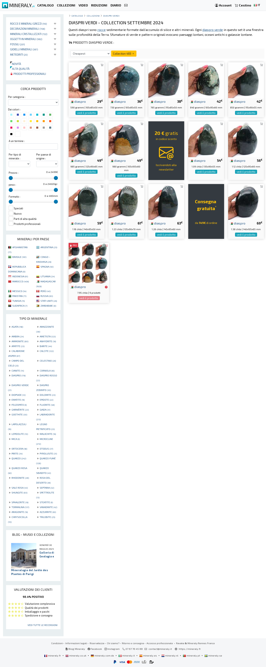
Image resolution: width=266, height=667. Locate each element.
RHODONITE (20, 477)
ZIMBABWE (48, 305)
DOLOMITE (47, 394)
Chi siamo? (113, 643)
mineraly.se (213, 655)
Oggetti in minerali (26, 39)
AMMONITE (20, 341)
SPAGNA (46, 266)
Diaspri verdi (111, 15)
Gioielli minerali (24, 49)
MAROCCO (20, 281)
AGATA (17, 326)
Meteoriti (19, 54)
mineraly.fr (53, 655)
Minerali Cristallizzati (28, 34)
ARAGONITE (20, 511)
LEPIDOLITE (20, 433)
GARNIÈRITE (20, 409)
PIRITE (17, 453)
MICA (16, 438)
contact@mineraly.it (160, 648)
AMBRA (18, 336)
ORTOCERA (19, 448)
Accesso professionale (160, 643)
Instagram (112, 648)
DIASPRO (19, 375)
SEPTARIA (47, 487)
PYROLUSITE (48, 453)
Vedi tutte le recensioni (42, 625)
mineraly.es (148, 655)
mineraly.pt (192, 655)
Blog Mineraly (75, 648)
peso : (12, 184)
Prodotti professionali (28, 73)
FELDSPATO (19, 404)
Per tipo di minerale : (15, 156)
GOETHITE (19, 414)
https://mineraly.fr (190, 648)
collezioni (93, 15)
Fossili (17, 44)
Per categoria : (16, 96)
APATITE (18, 346)
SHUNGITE (19, 492)
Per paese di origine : (43, 156)
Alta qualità (20, 68)
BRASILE (19, 256)
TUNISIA (18, 300)
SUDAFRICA (19, 305)
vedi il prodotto (86, 112)
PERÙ (45, 291)
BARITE (46, 346)
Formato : (14, 196)
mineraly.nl (170, 655)
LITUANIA (47, 276)
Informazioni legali (76, 643)
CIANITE (18, 370)
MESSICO (19, 291)
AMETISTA (48, 336)
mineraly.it (126, 655)
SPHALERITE (20, 502)
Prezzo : (13, 172)
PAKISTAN (19, 295)
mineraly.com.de (103, 655)
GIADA (45, 409)
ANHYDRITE (48, 341)
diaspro (78, 101)
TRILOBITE (47, 517)
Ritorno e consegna (133, 643)
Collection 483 (124, 53)
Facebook (95, 648)
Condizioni (57, 643)
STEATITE (46, 502)
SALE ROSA (20, 487)
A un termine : (17, 141)
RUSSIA (46, 295)
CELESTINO (48, 360)
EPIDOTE (46, 399)
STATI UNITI (48, 300)
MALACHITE (48, 433)
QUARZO (19, 458)
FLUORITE (47, 404)
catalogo (77, 15)
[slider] (11, 178)
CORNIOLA (47, 370)
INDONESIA (20, 276)
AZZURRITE (48, 511)
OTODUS (46, 448)
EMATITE (18, 399)
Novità (15, 64)
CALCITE (47, 350)
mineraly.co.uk (76, 655)
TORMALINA (20, 507)
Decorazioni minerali (27, 28)
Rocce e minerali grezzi (28, 23)
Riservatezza (97, 643)
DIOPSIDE (19, 394)
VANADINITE (48, 507)
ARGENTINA (48, 247)
